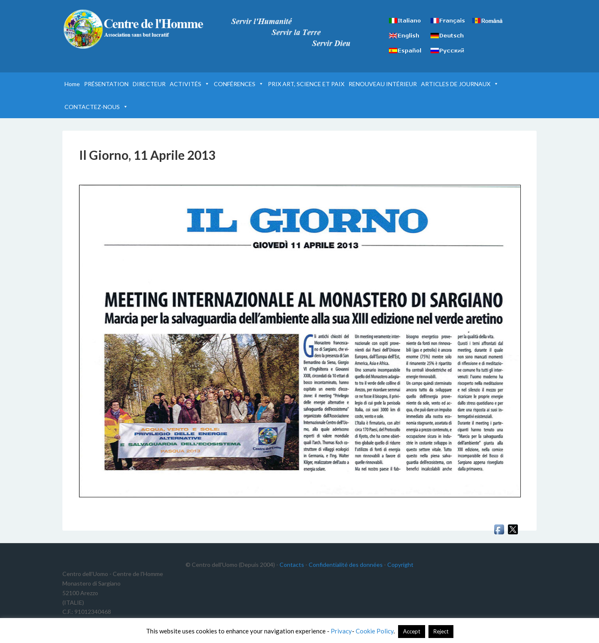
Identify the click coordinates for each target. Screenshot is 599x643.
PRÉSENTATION (106, 83)
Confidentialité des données (346, 564)
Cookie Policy (375, 631)
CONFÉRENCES (239, 83)
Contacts (292, 564)
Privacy (341, 631)
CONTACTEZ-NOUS (96, 106)
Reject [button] (440, 631)
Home (72, 83)
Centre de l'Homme (133, 29)
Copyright (400, 564)
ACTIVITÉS (190, 83)
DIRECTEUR (149, 83)
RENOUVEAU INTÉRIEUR (383, 83)
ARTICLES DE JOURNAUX (460, 83)
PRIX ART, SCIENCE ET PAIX (306, 83)
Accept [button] (411, 631)
